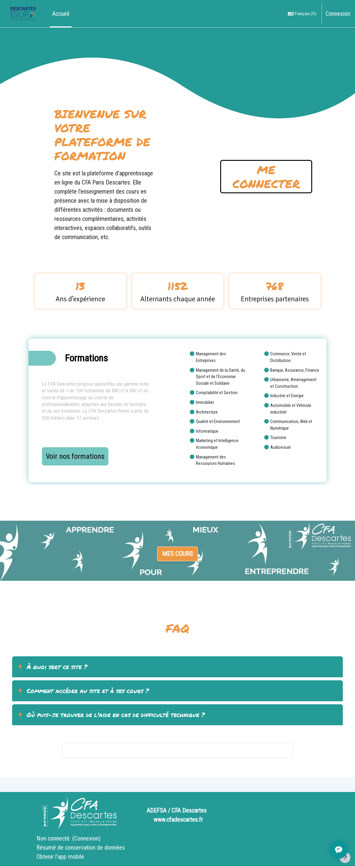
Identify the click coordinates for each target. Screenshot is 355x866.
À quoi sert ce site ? (57, 666)
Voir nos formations (75, 456)
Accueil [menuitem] (60, 13)
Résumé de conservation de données (80, 847)
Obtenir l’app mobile (60, 856)
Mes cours (177, 553)
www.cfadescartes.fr (178, 819)
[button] (302, 13)
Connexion (338, 13)
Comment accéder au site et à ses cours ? (88, 690)
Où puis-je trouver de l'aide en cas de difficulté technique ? (116, 714)
